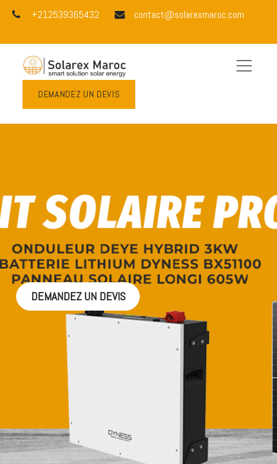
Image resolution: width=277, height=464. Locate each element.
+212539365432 (65, 14)
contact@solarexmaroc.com (189, 14)
